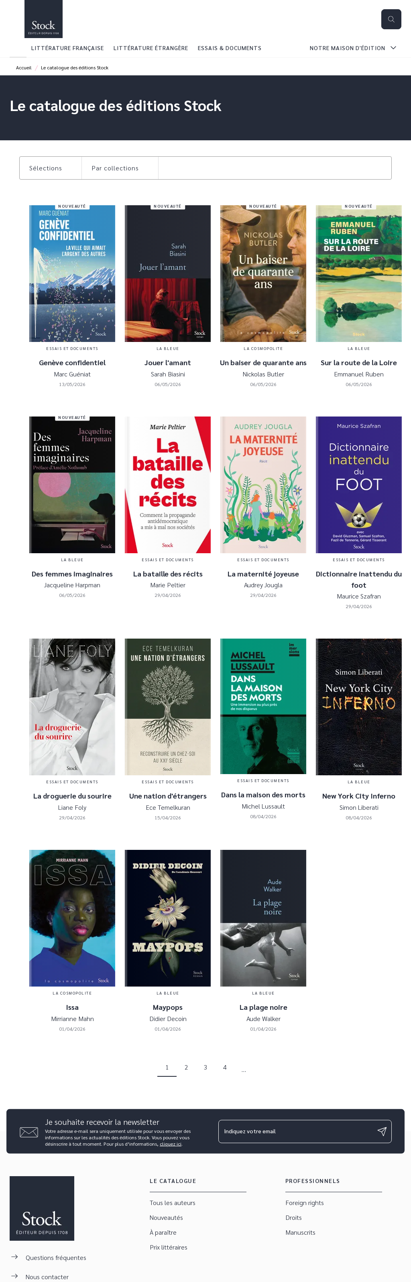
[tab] (18, 47)
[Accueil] (43, 19)
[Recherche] (391, 19)
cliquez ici (170, 1143)
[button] (50, 168)
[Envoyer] (382, 1131)
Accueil (24, 67)
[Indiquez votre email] (295, 1131)
